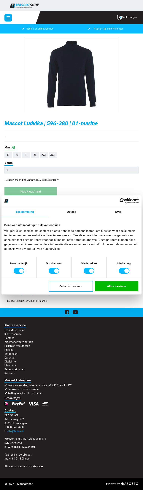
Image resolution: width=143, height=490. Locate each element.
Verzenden (11, 353)
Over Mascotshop (14, 330)
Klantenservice (13, 334)
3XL (52, 155)
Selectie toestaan (70, 286)
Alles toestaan (116, 286)
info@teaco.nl (15, 431)
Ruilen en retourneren (17, 345)
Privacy (8, 349)
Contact (9, 338)
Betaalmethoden (14, 369)
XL (35, 155)
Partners (9, 373)
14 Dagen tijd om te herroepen (107, 28)
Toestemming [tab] (25, 211)
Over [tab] (118, 211)
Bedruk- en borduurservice (39, 28)
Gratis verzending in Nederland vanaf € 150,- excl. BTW (40, 385)
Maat (9, 147)
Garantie (9, 357)
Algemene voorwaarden (18, 341)
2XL (44, 155)
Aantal (8, 163)
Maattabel (10, 365)
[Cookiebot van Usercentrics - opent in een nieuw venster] (122, 201)
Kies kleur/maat (30, 191)
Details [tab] (71, 211)
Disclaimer (10, 361)
